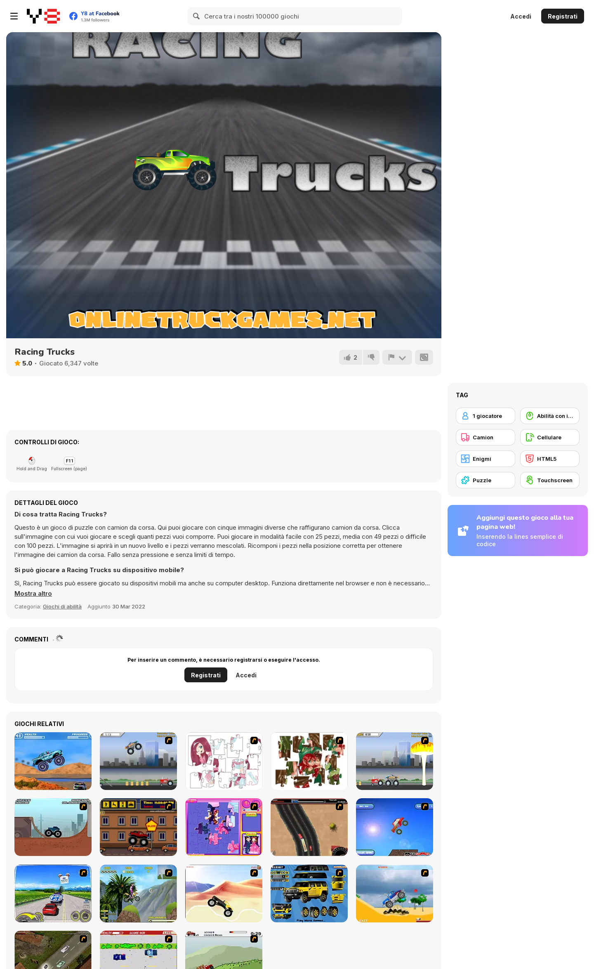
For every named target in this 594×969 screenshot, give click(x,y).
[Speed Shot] (53, 893)
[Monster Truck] (223, 893)
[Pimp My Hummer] (309, 893)
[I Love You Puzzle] (309, 761)
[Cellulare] (550, 437)
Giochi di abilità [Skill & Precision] (62, 606)
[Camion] (485, 437)
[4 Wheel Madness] (53, 761)
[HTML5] (550, 458)
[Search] (197, 16)
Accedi (520, 16)
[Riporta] (397, 357)
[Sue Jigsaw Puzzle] (223, 827)
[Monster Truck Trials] (53, 827)
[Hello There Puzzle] (223, 761)
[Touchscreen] (550, 480)
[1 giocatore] (485, 416)
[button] (33, 593)
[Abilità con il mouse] (550, 416)
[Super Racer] (394, 893)
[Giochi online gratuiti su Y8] (43, 16)
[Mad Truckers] (309, 827)
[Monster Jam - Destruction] (138, 761)
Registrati (563, 16)
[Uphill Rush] (138, 893)
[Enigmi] (485, 458)
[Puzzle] (485, 480)
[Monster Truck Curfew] (138, 827)
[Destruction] (394, 761)
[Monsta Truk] (394, 827)
